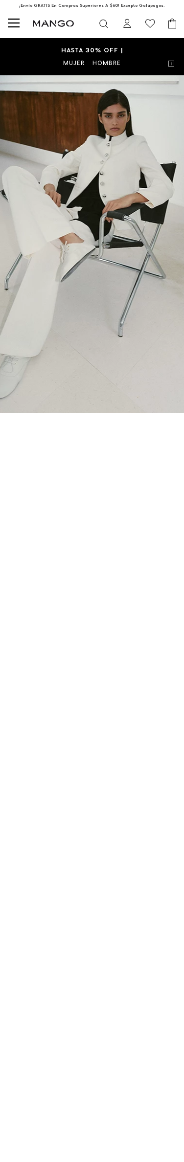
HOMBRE (106, 63)
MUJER (74, 63)
